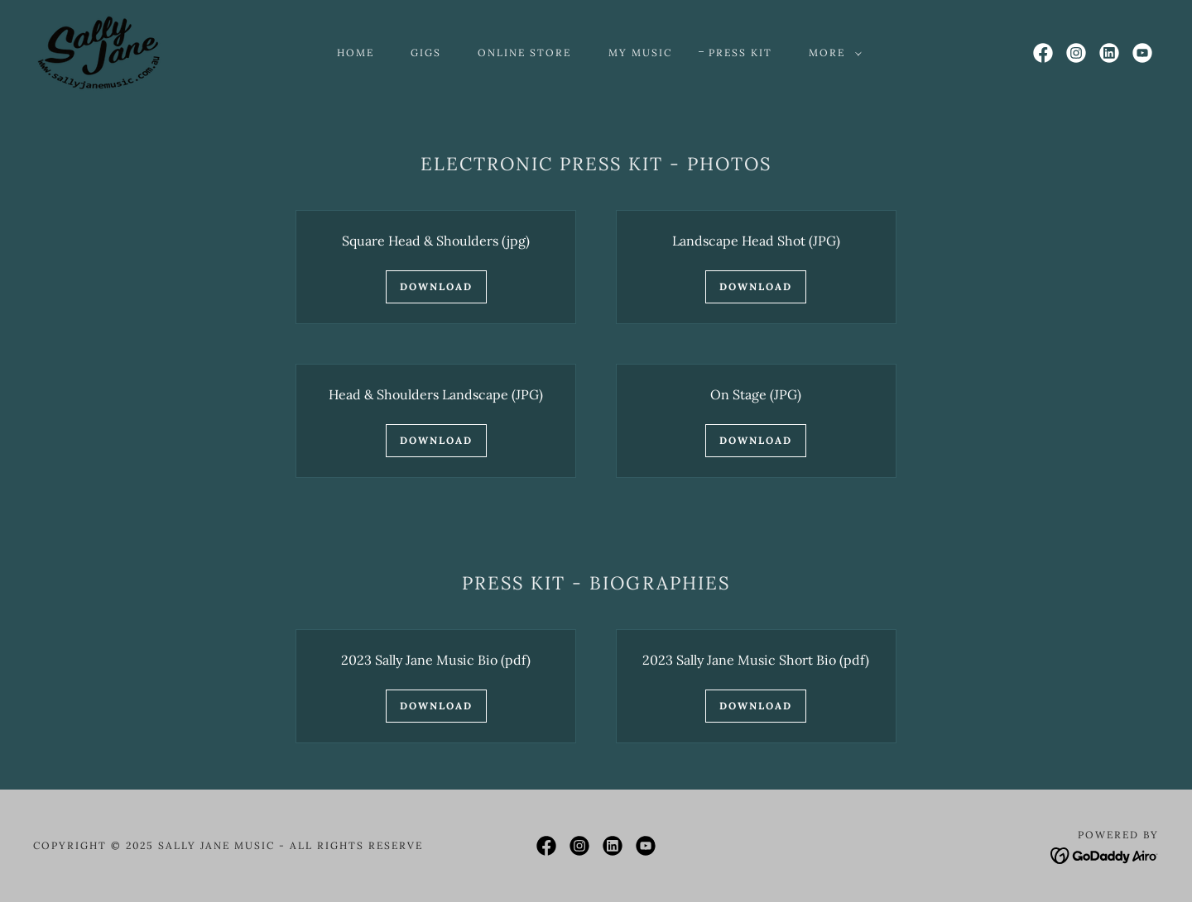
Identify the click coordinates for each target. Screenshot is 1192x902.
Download (436, 286)
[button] (832, 53)
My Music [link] (640, 52)
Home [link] (355, 52)
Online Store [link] (524, 52)
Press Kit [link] (740, 52)
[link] (98, 51)
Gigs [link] (426, 52)
